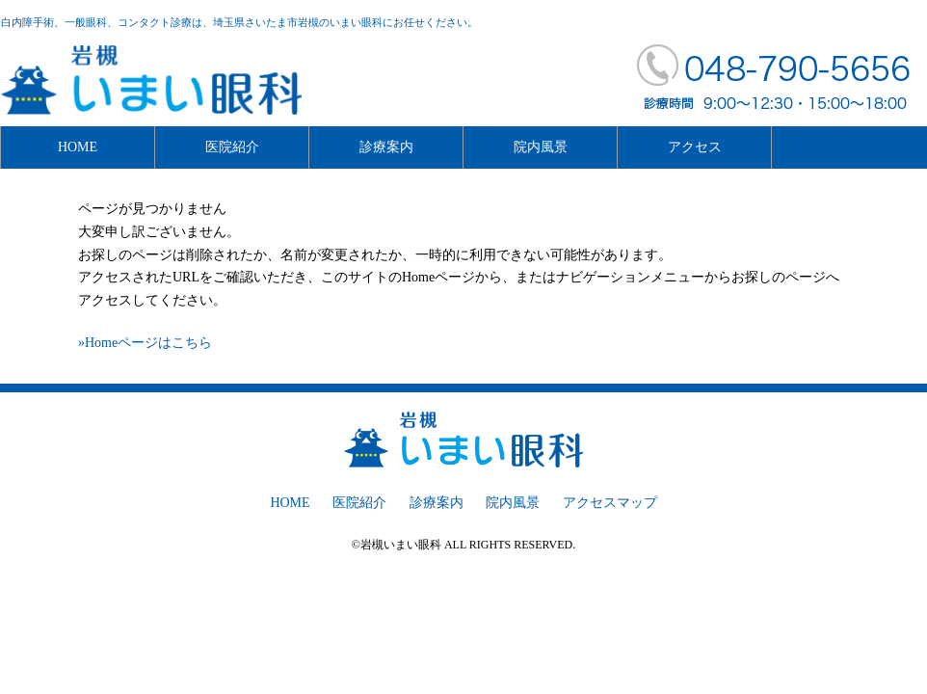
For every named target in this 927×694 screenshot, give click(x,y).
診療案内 (386, 147)
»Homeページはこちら (145, 342)
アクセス (695, 147)
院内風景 (541, 147)
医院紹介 (232, 147)
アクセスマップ (610, 502)
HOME (77, 147)
